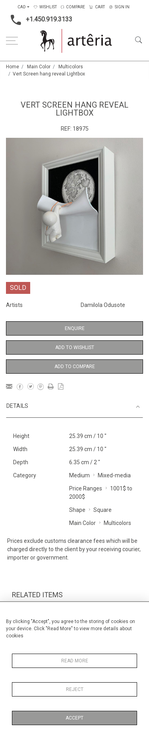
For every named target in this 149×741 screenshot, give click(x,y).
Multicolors (70, 66)
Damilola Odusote (103, 305)
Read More (74, 661)
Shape (77, 510)
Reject (74, 689)
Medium (79, 475)
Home (12, 66)
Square (102, 510)
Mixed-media (114, 475)
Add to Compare (74, 366)
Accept (74, 718)
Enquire (75, 328)
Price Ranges (85, 488)
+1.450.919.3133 (39, 20)
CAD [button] (21, 7)
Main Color (38, 66)
